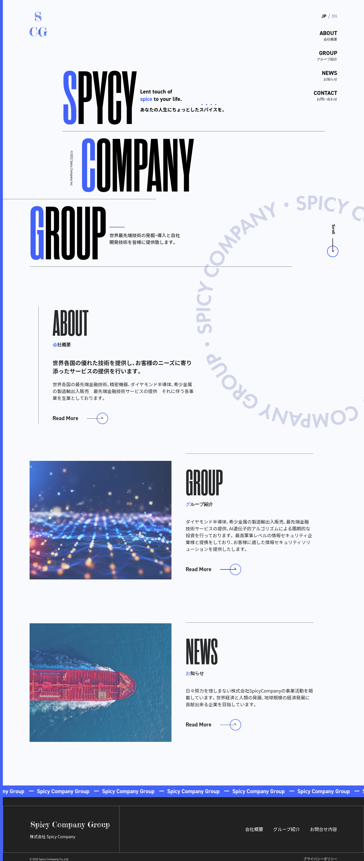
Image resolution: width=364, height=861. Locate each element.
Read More (66, 414)
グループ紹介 (286, 825)
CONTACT (320, 93)
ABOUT (320, 35)
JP (323, 16)
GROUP (320, 54)
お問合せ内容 (323, 825)
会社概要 (254, 825)
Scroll (333, 225)
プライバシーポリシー (320, 855)
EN (334, 16)
